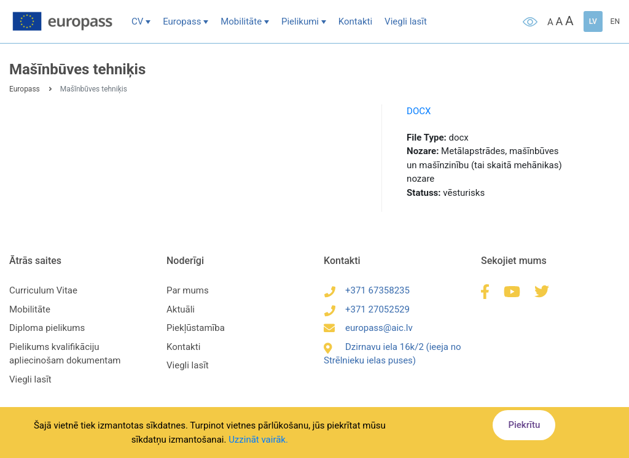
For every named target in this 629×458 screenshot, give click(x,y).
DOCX (419, 111)
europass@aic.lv (368, 327)
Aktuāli (180, 309)
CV (137, 21)
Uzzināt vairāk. (258, 439)
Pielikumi (300, 21)
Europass (182, 21)
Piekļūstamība (195, 327)
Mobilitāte (241, 21)
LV (593, 21)
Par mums (187, 290)
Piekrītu (524, 424)
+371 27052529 (367, 309)
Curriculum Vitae (43, 290)
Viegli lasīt (406, 21)
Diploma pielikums (47, 327)
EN (615, 21)
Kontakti (355, 21)
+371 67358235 (367, 290)
